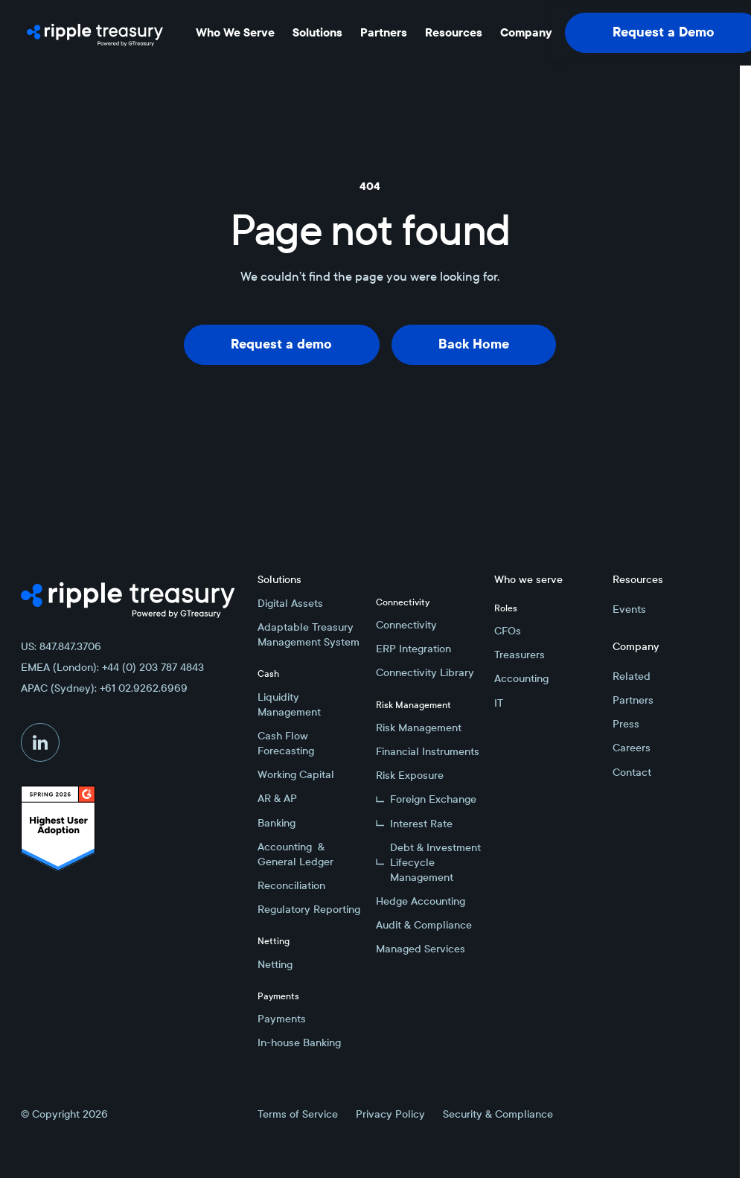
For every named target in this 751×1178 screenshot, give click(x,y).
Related (632, 676)
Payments (282, 1018)
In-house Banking (299, 1042)
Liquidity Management (289, 704)
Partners (633, 700)
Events (629, 609)
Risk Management (418, 727)
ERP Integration (413, 648)
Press (626, 723)
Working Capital (296, 774)
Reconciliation (291, 885)
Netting (275, 964)
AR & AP (277, 798)
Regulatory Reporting (309, 909)
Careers (632, 747)
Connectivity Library (425, 672)
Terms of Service (298, 1114)
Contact (632, 772)
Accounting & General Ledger (295, 854)
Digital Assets (290, 603)
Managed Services (420, 948)
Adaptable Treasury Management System (308, 634)
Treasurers (519, 654)
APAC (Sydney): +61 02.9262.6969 (104, 688)
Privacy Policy (390, 1114)
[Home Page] (95, 33)
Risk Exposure (410, 775)
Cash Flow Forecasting (286, 743)
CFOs (507, 630)
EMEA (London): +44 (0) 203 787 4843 (112, 667)
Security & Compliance (498, 1114)
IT (498, 703)
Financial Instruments (427, 751)
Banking (276, 823)
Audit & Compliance (424, 925)
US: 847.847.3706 (61, 646)
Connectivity (406, 624)
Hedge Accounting (420, 901)
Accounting (521, 678)
